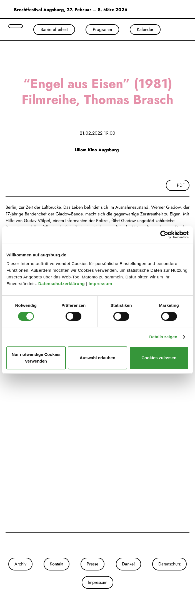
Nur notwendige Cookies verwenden (36, 357)
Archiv (20, 564)
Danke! (128, 564)
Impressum (101, 283)
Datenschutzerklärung (62, 283)
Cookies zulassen (158, 357)
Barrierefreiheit (54, 29)
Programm (102, 29)
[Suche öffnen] (15, 26)
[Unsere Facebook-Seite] (97, 545)
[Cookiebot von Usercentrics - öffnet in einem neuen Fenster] (164, 234)
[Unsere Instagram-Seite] (92, 545)
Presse (92, 564)
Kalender (145, 29)
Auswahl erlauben (97, 357)
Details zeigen (163, 336)
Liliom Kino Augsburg (97, 150)
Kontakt (56, 564)
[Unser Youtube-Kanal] (103, 545)
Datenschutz (169, 564)
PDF (181, 185)
